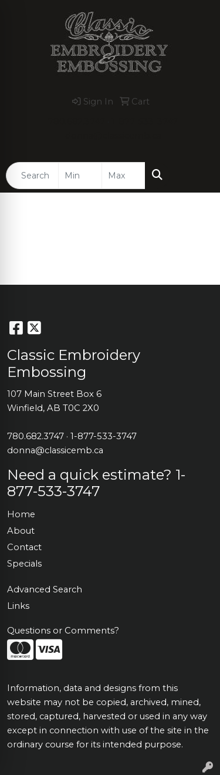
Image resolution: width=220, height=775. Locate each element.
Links (18, 606)
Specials (24, 563)
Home (21, 514)
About (21, 530)
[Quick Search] (32, 175)
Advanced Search (44, 589)
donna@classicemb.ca (113, 135)
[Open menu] (196, 175)
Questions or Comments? (63, 630)
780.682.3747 (76, 121)
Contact (24, 547)
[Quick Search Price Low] (80, 175)
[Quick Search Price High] (123, 175)
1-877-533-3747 (144, 121)
